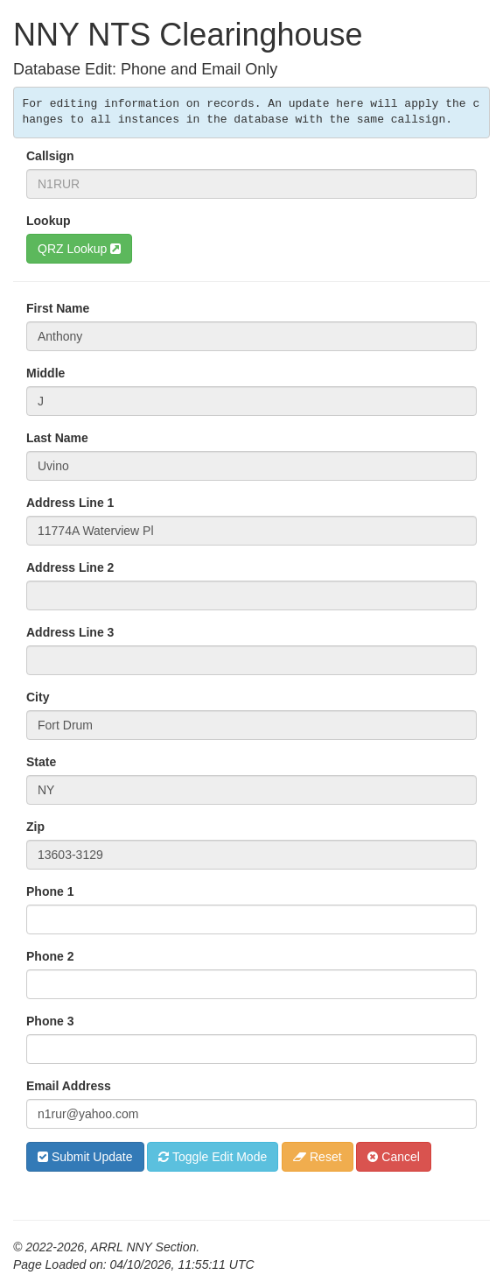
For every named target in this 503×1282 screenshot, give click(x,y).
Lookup (48, 221)
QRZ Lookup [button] (79, 249)
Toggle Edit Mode (212, 1157)
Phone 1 (49, 891)
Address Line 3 (70, 632)
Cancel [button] (393, 1157)
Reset (317, 1157)
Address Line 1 (70, 503)
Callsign (49, 156)
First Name (57, 308)
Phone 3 (49, 1021)
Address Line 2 (70, 567)
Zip (35, 827)
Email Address (68, 1086)
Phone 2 (49, 956)
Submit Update (85, 1157)
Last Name (57, 438)
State (41, 762)
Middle (45, 373)
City (37, 697)
